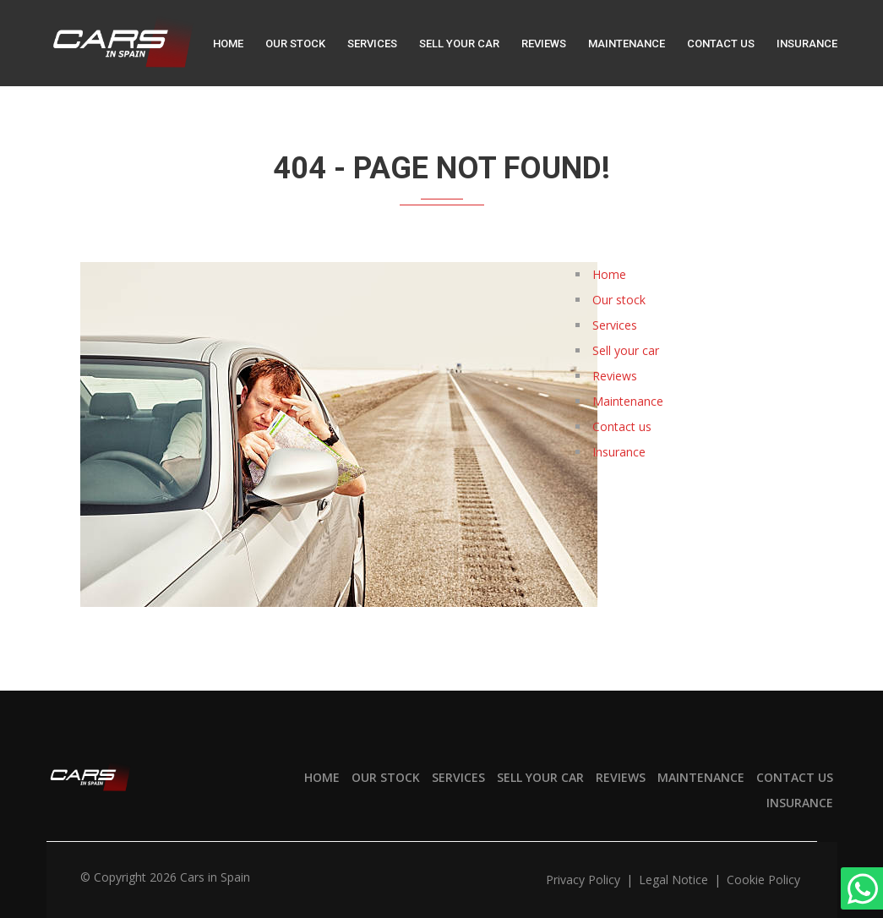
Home (228, 43)
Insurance (807, 43)
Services (372, 43)
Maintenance (626, 43)
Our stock (295, 43)
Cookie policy (763, 880)
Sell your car (459, 43)
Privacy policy (585, 880)
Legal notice (675, 880)
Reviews (543, 43)
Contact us (721, 43)
